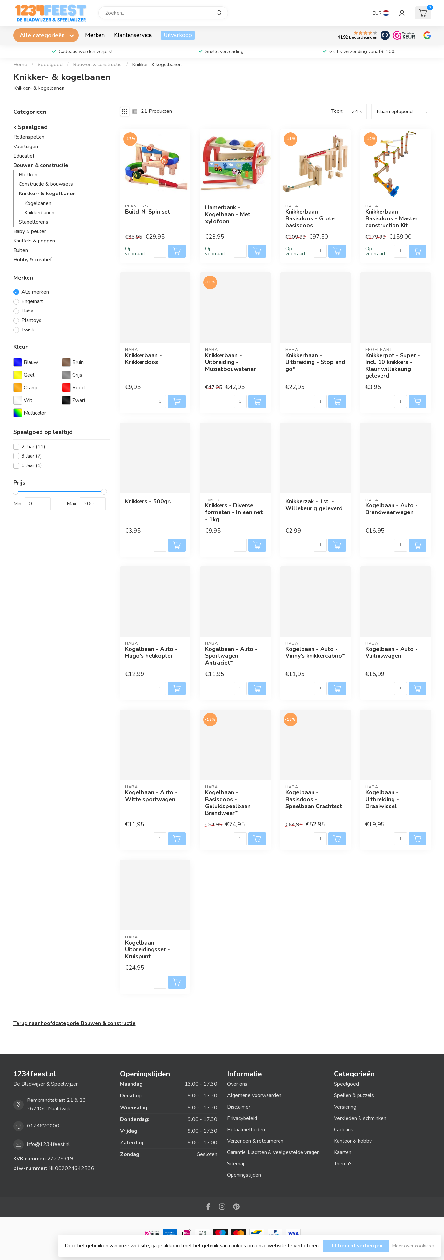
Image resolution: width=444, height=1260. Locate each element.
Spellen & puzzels (354, 1095)
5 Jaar (31, 466)
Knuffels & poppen (34, 240)
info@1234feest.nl (48, 1144)
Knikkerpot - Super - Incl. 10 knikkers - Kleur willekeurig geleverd (392, 365)
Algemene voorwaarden (254, 1095)
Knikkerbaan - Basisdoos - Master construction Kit (391, 218)
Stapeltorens (33, 222)
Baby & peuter (29, 231)
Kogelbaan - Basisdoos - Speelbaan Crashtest (313, 799)
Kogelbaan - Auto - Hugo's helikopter (151, 652)
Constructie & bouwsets (46, 184)
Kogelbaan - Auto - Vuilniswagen (391, 652)
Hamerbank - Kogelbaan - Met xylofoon (227, 214)
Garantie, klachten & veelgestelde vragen (273, 1152)
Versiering (345, 1107)
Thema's (343, 1163)
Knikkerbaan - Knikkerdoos (143, 359)
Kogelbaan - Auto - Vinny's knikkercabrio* (315, 652)
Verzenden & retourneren (255, 1141)
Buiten (20, 250)
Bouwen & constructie (97, 64)
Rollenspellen (28, 137)
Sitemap (236, 1163)
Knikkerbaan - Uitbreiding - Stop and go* (315, 362)
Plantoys (31, 321)
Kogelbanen (37, 203)
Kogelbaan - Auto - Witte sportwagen (151, 796)
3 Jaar (31, 456)
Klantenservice (133, 35)
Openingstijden (244, 1175)
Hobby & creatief (32, 259)
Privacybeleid (242, 1118)
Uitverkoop (178, 35)
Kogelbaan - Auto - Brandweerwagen (391, 509)
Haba (27, 311)
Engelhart (32, 302)
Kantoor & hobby (353, 1141)
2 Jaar (33, 447)
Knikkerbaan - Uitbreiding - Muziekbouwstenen (231, 362)
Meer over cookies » (413, 1245)
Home (20, 64)
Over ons (237, 1084)
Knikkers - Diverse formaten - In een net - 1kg (234, 512)
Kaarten (342, 1152)
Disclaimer (238, 1107)
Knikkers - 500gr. (148, 501)
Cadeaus (343, 1129)
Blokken (28, 174)
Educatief (23, 155)
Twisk (27, 330)
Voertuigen (25, 146)
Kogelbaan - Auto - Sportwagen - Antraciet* (231, 656)
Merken (95, 35)
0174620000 (43, 1125)
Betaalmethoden (246, 1129)
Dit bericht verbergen (355, 1245)
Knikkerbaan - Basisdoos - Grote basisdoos (310, 218)
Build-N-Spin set (147, 211)
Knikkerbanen (39, 212)
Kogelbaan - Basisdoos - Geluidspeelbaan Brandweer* (228, 802)
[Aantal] (160, 251)
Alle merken (35, 292)
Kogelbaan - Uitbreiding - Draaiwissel (382, 799)
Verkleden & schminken (360, 1118)
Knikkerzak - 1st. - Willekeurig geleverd (314, 505)
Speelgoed (50, 64)
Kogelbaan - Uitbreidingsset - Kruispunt (147, 949)
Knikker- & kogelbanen (157, 64)
